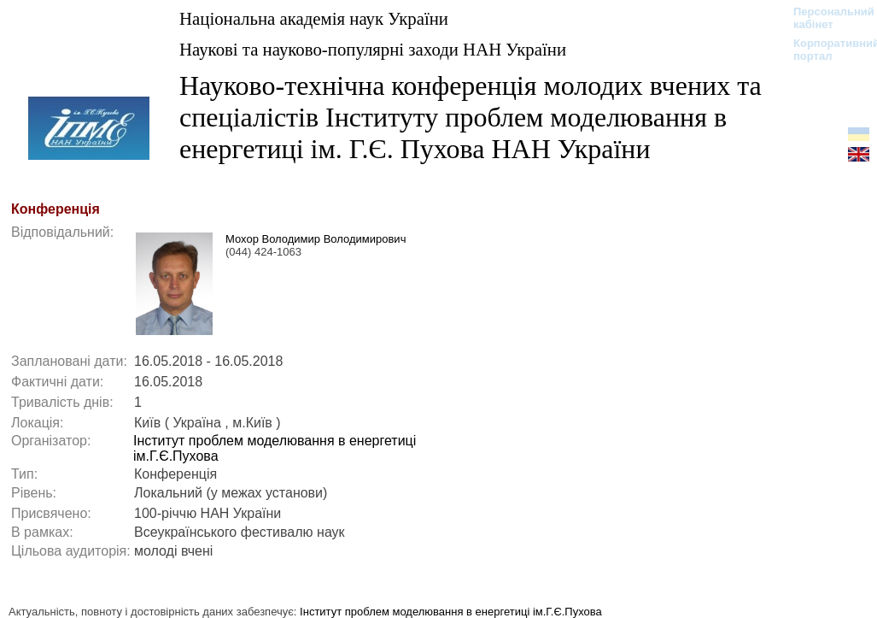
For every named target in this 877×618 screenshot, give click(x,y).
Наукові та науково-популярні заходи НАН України (372, 49)
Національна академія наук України (313, 18)
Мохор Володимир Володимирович (315, 238)
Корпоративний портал (825, 49)
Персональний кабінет (825, 18)
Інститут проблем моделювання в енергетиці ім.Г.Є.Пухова (451, 611)
